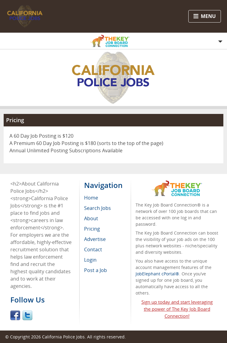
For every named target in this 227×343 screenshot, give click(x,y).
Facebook (15, 315)
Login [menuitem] (90, 259)
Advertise (95, 239)
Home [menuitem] (91, 197)
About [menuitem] (91, 218)
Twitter (27, 315)
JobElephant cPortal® (157, 274)
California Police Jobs (63, 337)
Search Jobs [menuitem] (97, 208)
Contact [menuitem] (93, 249)
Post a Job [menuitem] (95, 270)
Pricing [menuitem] (92, 228)
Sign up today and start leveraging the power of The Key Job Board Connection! (177, 309)
